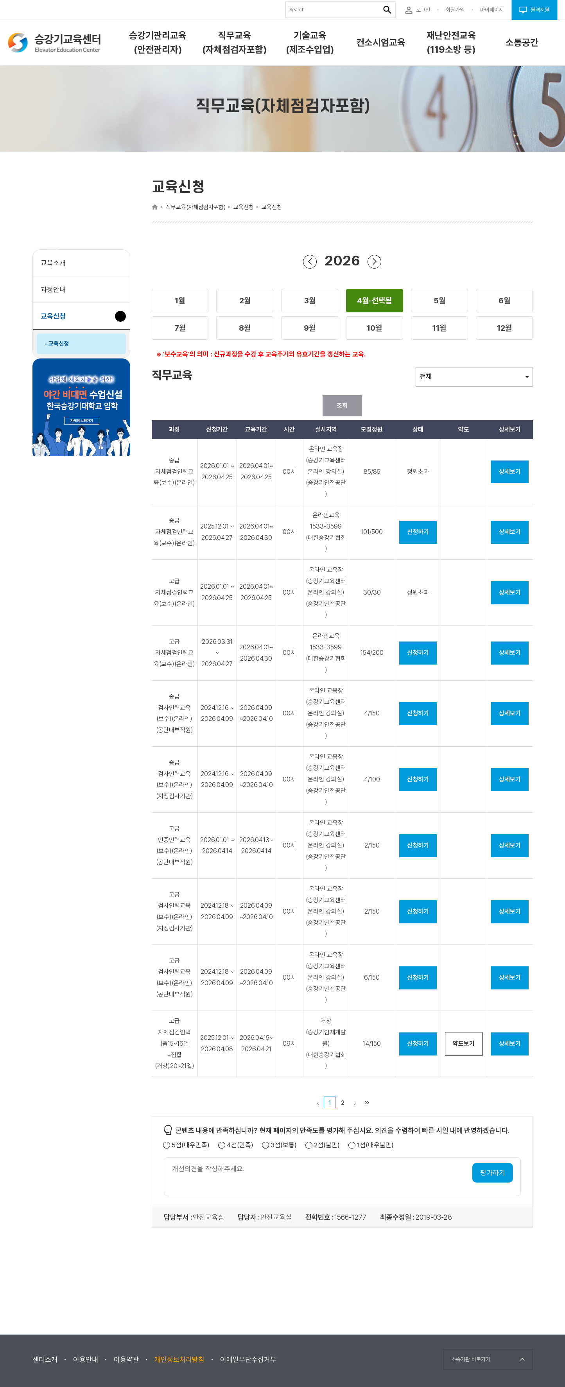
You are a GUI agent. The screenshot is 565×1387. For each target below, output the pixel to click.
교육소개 (53, 263)
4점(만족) (240, 1145)
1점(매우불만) (375, 1145)
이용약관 (126, 1359)
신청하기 (418, 532)
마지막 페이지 (367, 1102)
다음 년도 (375, 261)
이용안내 (85, 1359)
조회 (342, 405)
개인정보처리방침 (179, 1359)
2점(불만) (327, 1145)
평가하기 (492, 1172)
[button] (180, 300)
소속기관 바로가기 (470, 1359)
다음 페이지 (355, 1102)
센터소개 (44, 1359)
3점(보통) (284, 1145)
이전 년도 (310, 261)
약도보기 (464, 1043)
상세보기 (510, 471)
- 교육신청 (57, 343)
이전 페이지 (317, 1102)
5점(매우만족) (191, 1145)
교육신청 (56, 320)
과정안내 (53, 289)
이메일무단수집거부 (248, 1359)
